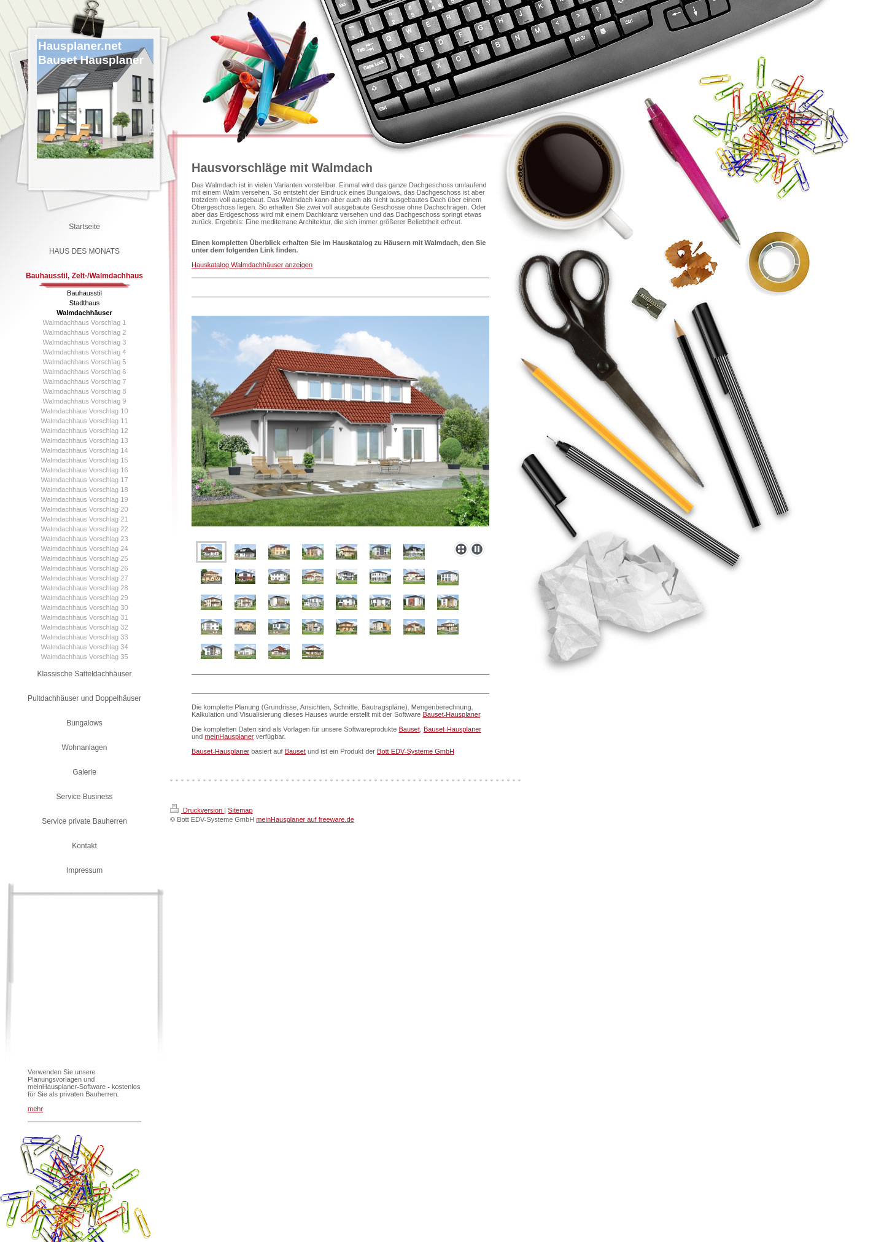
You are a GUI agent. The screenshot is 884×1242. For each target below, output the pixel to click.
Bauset (409, 729)
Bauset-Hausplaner (451, 714)
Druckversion (197, 810)
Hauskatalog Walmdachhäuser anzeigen (252, 264)
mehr (35, 1108)
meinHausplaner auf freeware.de (305, 819)
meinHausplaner (229, 736)
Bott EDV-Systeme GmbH (415, 751)
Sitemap (240, 810)
